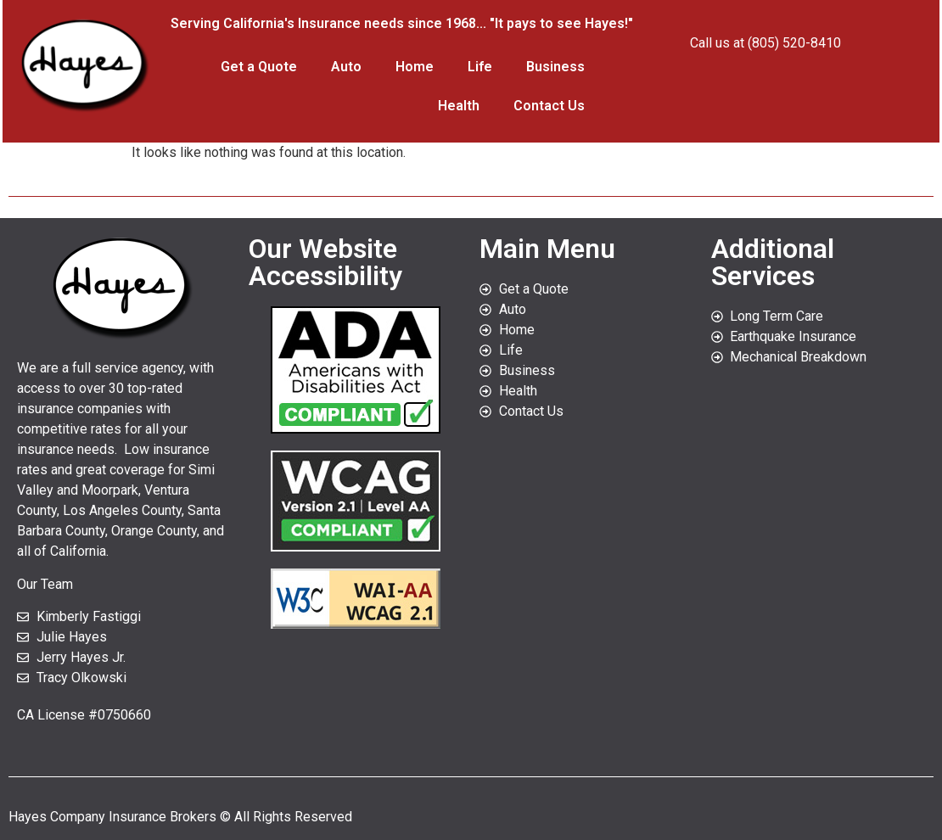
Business (555, 67)
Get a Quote (259, 67)
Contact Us (549, 106)
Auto (346, 67)
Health (458, 106)
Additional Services (772, 262)
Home (414, 67)
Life (480, 67)
